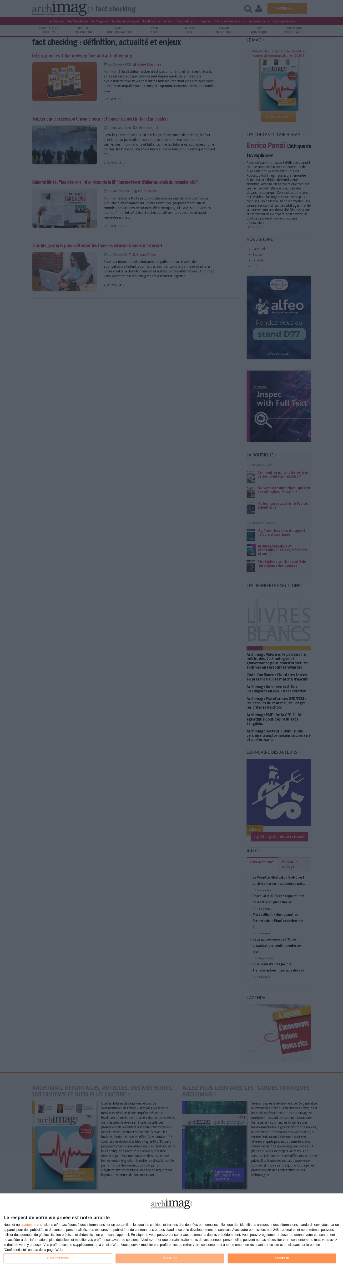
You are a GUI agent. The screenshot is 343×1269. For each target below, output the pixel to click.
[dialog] (171, 1231)
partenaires (30, 1224)
